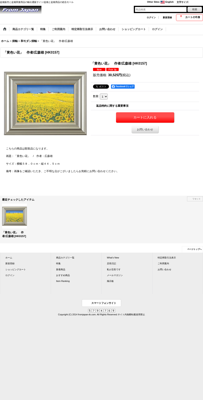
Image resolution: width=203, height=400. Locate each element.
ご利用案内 (163, 263)
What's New (113, 257)
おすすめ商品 (63, 275)
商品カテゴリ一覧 (65, 257)
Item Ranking (63, 281)
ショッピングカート (15, 269)
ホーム (8, 257)
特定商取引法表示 (167, 257)
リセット (196, 199)
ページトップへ (194, 249)
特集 (58, 263)
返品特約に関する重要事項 (112, 105)
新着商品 (60, 269)
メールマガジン (115, 275)
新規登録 (167, 17)
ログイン (151, 17)
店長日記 (111, 263)
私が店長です (114, 269)
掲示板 (110, 281)
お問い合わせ (145, 129)
